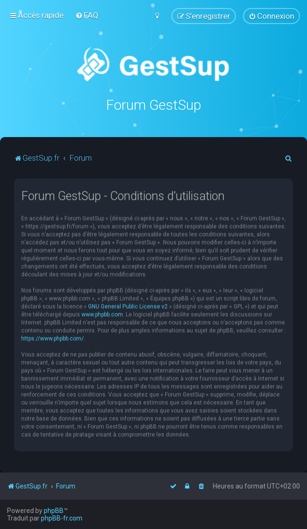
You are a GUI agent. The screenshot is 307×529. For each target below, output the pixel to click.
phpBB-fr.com (61, 518)
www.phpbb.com (102, 314)
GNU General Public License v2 (128, 306)
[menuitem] (87, 15)
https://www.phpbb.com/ (52, 338)
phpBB (54, 510)
